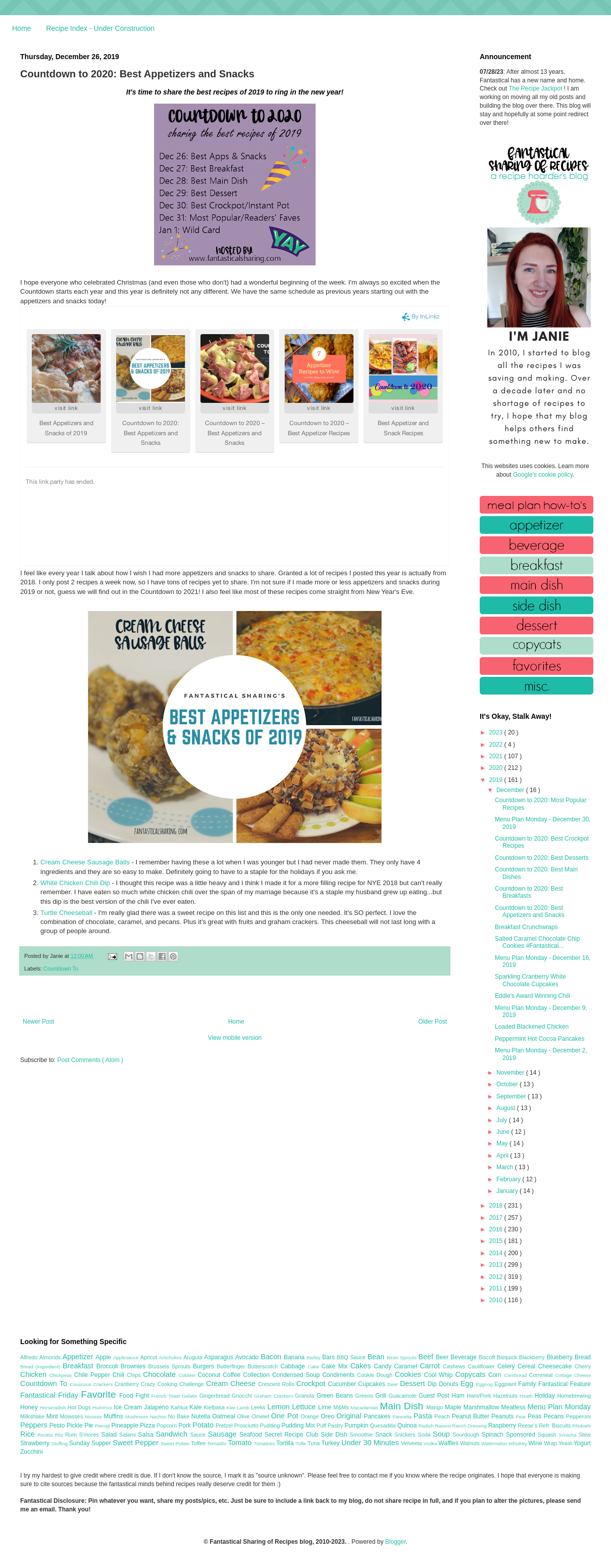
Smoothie (362, 1435)
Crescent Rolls (277, 1384)
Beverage (464, 1357)
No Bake (179, 1416)
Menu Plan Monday (559, 1407)
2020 (496, 767)
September (512, 1096)
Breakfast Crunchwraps (526, 927)
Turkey (331, 1443)
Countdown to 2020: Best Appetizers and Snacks (530, 911)
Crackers (104, 1384)
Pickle (75, 1425)
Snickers (406, 1435)
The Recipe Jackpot (536, 88)
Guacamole (403, 1396)
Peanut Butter (471, 1416)
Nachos (159, 1416)
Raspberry (503, 1425)
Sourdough (466, 1435)
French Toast (166, 1396)
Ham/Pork (480, 1396)
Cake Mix (335, 1366)
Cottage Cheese (573, 1375)
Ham (459, 1395)
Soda (425, 1435)
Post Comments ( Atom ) (90, 1060)
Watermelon (494, 1443)
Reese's (528, 1425)
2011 (496, 1288)
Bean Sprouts (402, 1357)
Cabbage (294, 1366)
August (506, 1108)
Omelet (261, 1416)
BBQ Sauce (352, 1357)
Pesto (58, 1425)
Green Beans (336, 1395)
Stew (585, 1435)
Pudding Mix (298, 1425)
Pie (89, 1425)
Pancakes (378, 1416)
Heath (527, 1396)
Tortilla (285, 1443)
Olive (244, 1416)
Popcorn (167, 1425)
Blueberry (560, 1357)
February (509, 1179)
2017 (496, 1217)
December (511, 790)
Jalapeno (157, 1407)
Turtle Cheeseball (66, 912)
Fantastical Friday (50, 1395)
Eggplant (506, 1384)
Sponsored (522, 1434)
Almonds (51, 1357)
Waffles (449, 1443)
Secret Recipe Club (293, 1434)
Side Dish (335, 1434)
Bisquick (508, 1357)
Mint (53, 1416)
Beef (426, 1357)
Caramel (407, 1366)
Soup (442, 1434)
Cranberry (128, 1384)
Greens (365, 1396)
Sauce (199, 1435)
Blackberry (533, 1357)
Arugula (193, 1357)
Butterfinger (232, 1366)
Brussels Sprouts (170, 1366)
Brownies (134, 1366)
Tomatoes (265, 1443)
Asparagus (219, 1357)
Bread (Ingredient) (41, 1366)
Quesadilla (383, 1425)
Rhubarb (581, 1426)
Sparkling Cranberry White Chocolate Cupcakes (530, 980)
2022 (496, 744)
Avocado (248, 1357)
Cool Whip (439, 1374)
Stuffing (60, 1443)
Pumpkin (357, 1425)
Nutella (202, 1416)
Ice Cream (129, 1407)
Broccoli (108, 1366)
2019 (496, 780)
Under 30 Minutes (371, 1443)
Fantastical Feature (564, 1384)
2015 (496, 1241)
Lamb (244, 1407)
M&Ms (341, 1407)
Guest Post (435, 1395)
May (503, 1143)
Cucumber (343, 1384)
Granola (306, 1396)
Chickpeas (61, 1375)
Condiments (339, 1374)
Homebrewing (574, 1396)
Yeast (566, 1443)
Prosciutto (247, 1425)
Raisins (443, 1426)
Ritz (60, 1435)
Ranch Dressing (470, 1426)
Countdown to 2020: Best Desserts (541, 857)
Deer (393, 1384)
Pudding (271, 1425)
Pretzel (225, 1425)
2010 (496, 1300)
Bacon (272, 1357)
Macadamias (365, 1407)
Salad (110, 1434)
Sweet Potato (176, 1443)
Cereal (528, 1366)
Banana (295, 1357)
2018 (496, 1205)
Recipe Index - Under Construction (100, 28)
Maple (454, 1407)
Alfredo (29, 1357)
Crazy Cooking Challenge (173, 1384)
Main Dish (403, 1406)
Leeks (259, 1407)
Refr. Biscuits (555, 1425)
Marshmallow (482, 1407)
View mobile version (235, 1037)
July (502, 1120)
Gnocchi (243, 1396)
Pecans (555, 1416)
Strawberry (36, 1443)
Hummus (103, 1407)
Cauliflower (482, 1366)
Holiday (546, 1395)
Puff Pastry (331, 1425)
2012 (496, 1276)
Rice (28, 1434)
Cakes (362, 1366)
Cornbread (516, 1375)
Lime (325, 1407)
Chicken (34, 1374)
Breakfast (79, 1366)
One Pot (285, 1416)
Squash (548, 1435)
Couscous (81, 1384)
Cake (314, 1366)
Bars (329, 1357)
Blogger (395, 1541)
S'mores (90, 1435)
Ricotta (46, 1435)
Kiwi (232, 1407)
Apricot (149, 1357)
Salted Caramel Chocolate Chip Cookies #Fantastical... (537, 942)
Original (350, 1416)
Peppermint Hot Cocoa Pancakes (539, 1038)
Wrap (551, 1443)
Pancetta (402, 1416)
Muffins (114, 1416)
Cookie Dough (376, 1375)
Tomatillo (217, 1443)
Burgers (205, 1366)
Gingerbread (215, 1396)
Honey (30, 1407)
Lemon (279, 1407)
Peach (442, 1416)
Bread (583, 1357)
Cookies (409, 1374)
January (508, 1190)
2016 (496, 1229)
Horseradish (54, 1407)
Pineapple (125, 1425)
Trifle (301, 1443)
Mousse (94, 1416)
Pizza (148, 1425)
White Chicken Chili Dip (75, 883)
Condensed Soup (297, 1374)
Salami (128, 1435)
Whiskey (518, 1443)
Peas (536, 1416)
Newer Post (38, 1021)
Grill (381, 1395)
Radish (427, 1426)
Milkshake (33, 1416)
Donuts (450, 1384)
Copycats (471, 1374)
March (505, 1167)
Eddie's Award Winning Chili (532, 995)
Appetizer (79, 1357)
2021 (496, 756)
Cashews (455, 1366)
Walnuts (470, 1443)
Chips (135, 1375)
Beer (443, 1357)
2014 (496, 1253)
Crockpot (312, 1383)
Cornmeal (542, 1375)
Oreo (328, 1416)
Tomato (240, 1443)
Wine (536, 1443)
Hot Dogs (80, 1407)
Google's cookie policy (543, 474)
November (511, 1072)
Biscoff (488, 1357)
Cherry (583, 1366)
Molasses (72, 1416)
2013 (496, 1264)
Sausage (223, 1434)
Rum (72, 1435)
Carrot (431, 1366)
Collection (257, 1374)
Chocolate (160, 1374)
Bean (377, 1357)
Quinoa (408, 1425)
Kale (196, 1407)
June (503, 1131)
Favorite (100, 1394)
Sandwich (173, 1434)
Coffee (233, 1374)
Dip (433, 1384)
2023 (496, 732)
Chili (120, 1374)
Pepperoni (578, 1416)
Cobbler (188, 1375)
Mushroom (137, 1416)
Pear (522, 1416)
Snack (384, 1434)
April (503, 1155)
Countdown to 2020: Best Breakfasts (529, 892)
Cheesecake (556, 1366)
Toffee (199, 1443)
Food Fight (135, 1395)
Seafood (252, 1434)
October (508, 1084)
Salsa (147, 1434)
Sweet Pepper (137, 1443)
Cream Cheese (232, 1383)
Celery (507, 1366)
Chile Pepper (93, 1374)
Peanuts (503, 1416)
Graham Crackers (274, 1396)
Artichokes (171, 1357)
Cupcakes (372, 1384)
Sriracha (568, 1435)
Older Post (432, 1021)
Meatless (514, 1407)
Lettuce (305, 1407)
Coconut (210, 1374)
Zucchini (31, 1451)
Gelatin (190, 1396)
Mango (435, 1407)
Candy (384, 1366)
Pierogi (103, 1426)
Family (528, 1384)
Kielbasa (214, 1407)
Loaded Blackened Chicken (532, 1026)
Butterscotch (263, 1366)
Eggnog (485, 1384)
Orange (310, 1416)
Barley (314, 1357)
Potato (204, 1425)
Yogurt (582, 1443)
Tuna (314, 1443)
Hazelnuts (506, 1396)
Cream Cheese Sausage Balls (85, 862)
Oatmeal (224, 1416)
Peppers (34, 1425)
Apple (104, 1357)
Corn (496, 1374)
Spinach (494, 1434)
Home (21, 28)
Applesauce (126, 1357)
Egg (468, 1383)
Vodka (431, 1443)
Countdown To (60, 968)
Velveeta (412, 1443)
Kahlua (180, 1407)
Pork (185, 1425)
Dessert (414, 1383)
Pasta (424, 1416)
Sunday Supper (91, 1443)
